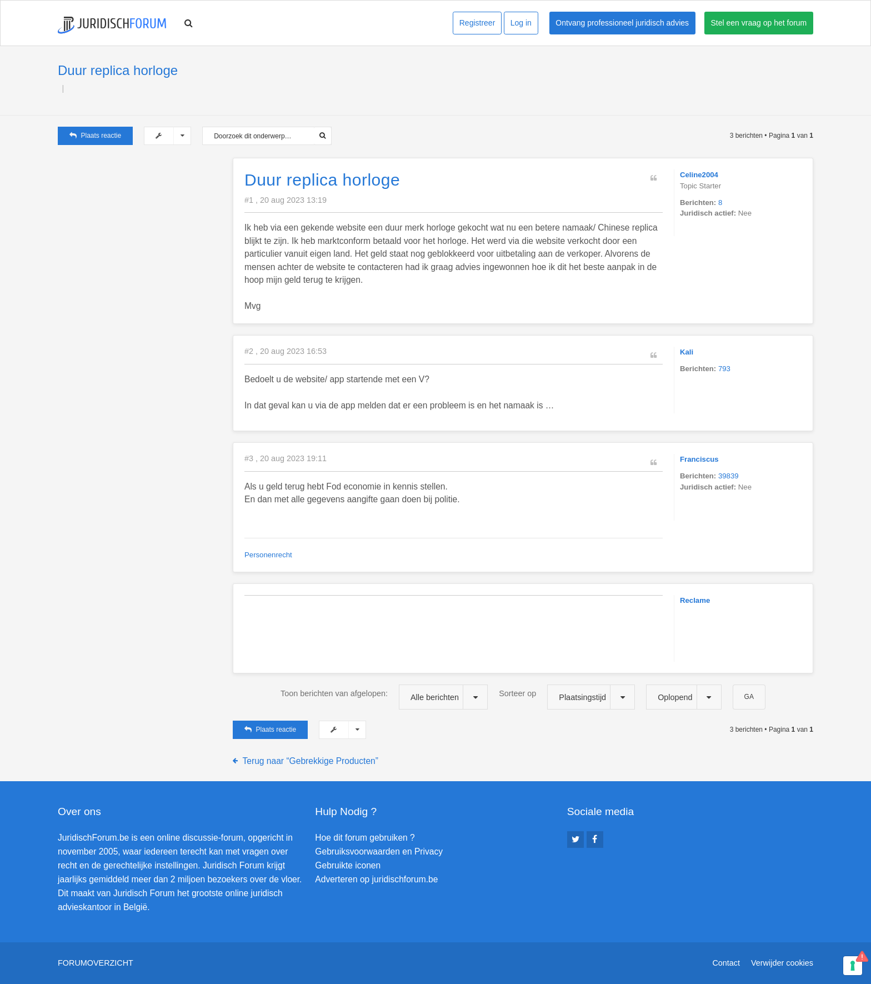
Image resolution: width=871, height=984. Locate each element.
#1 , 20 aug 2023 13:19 (285, 200)
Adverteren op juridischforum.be (376, 879)
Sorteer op (567, 697)
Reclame (695, 600)
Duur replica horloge (118, 70)
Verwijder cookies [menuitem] (782, 962)
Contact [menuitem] (726, 962)
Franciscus (699, 459)
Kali (686, 352)
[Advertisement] (141, 227)
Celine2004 (699, 175)
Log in (521, 22)
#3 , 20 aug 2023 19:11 (285, 458)
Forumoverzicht (95, 962)
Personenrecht (268, 555)
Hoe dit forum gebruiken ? (364, 837)
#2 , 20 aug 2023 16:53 (285, 351)
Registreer (477, 22)
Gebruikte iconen (348, 865)
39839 (728, 476)
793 (724, 368)
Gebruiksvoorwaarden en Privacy (379, 851)
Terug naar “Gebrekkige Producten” (310, 761)
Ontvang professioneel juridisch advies (622, 22)
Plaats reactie (95, 135)
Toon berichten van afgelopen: (384, 697)
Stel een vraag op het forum (759, 22)
